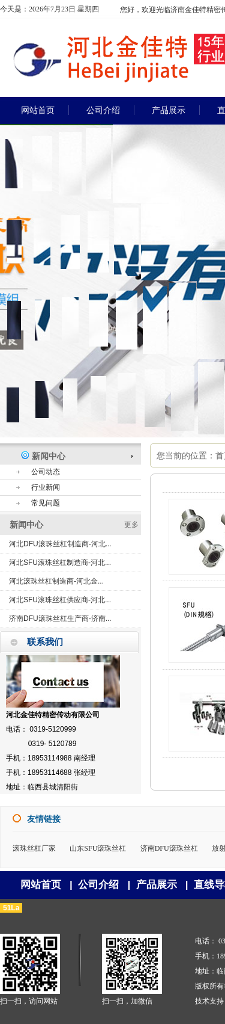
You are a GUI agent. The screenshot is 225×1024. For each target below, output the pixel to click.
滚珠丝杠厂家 (34, 848)
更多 (131, 524)
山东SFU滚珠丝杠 (98, 848)
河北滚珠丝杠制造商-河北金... (56, 581)
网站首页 (40, 884)
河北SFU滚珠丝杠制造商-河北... (60, 562)
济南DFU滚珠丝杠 (169, 848)
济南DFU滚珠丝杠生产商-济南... (60, 618)
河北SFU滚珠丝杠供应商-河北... (60, 600)
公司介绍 (98, 884)
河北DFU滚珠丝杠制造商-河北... (60, 544)
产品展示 (156, 884)
